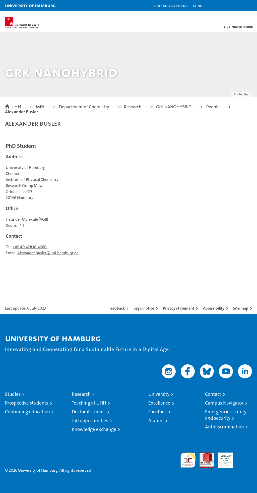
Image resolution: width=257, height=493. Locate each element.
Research (81, 394)
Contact (213, 394)
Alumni (156, 420)
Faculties (157, 412)
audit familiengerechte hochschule (188, 460)
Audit (204, 455)
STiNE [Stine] (197, 5)
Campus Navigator (224, 403)
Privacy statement (178, 308)
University (158, 394)
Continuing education (27, 412)
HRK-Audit (223, 458)
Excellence (159, 403)
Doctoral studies (88, 412)
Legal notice (144, 308)
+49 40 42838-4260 (30, 247)
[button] (237, 5)
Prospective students (26, 403)
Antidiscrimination (224, 427)
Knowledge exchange (94, 429)
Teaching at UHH (89, 403)
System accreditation (244, 458)
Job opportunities (90, 420)
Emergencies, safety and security (225, 415)
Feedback (116, 308)
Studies (13, 394)
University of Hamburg (30, 5)
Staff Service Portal (170, 5)
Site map (240, 308)
